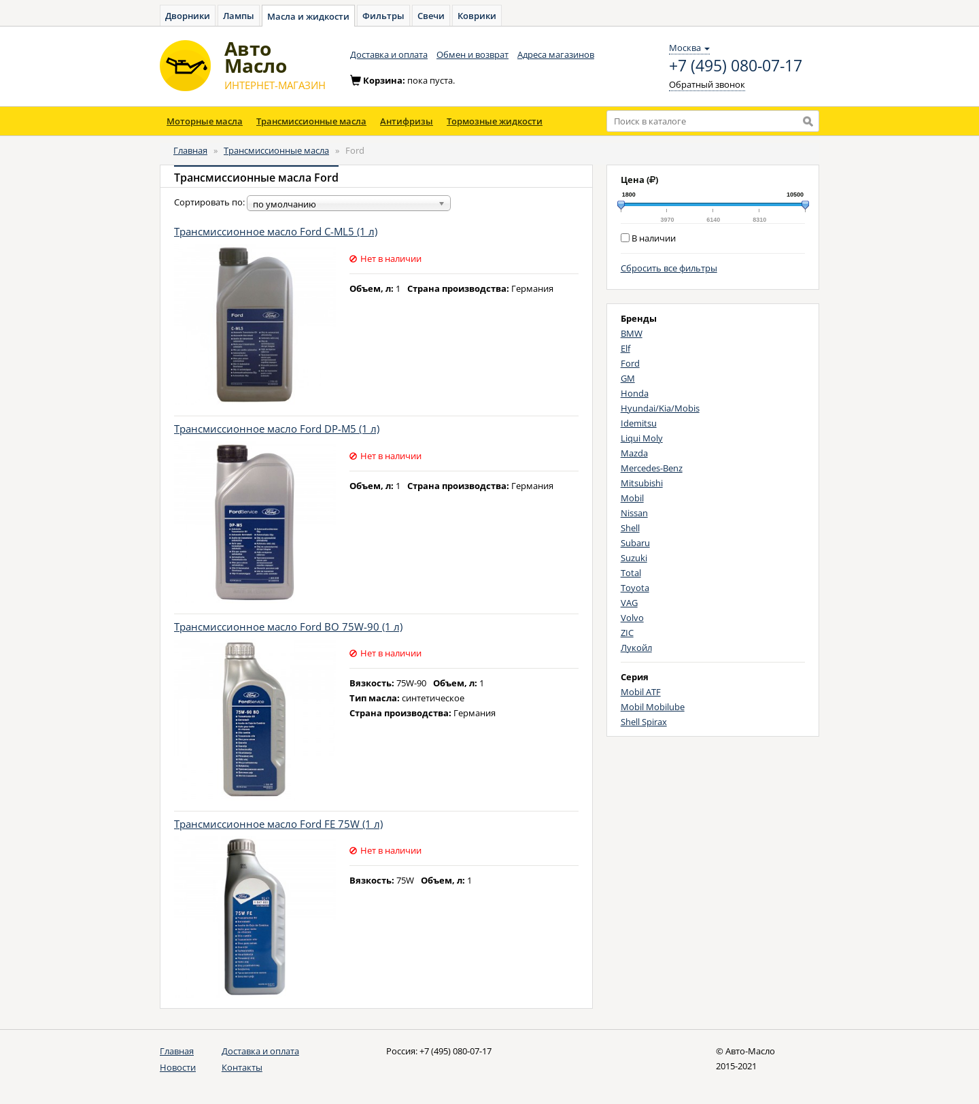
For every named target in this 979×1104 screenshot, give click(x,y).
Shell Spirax (644, 722)
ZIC (627, 632)
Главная (190, 150)
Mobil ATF (641, 692)
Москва (689, 47)
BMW (631, 333)
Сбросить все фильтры (669, 268)
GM (628, 378)
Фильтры (383, 16)
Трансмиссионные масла (311, 121)
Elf (625, 348)
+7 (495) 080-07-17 (735, 65)
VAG (629, 603)
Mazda (634, 453)
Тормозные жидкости (495, 121)
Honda (635, 393)
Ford (630, 363)
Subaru (635, 543)
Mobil (632, 498)
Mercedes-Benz (652, 468)
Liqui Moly (642, 438)
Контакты (242, 1067)
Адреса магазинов (555, 54)
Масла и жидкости (308, 16)
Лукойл (636, 647)
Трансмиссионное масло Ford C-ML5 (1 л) (275, 231)
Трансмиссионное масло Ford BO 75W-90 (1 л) (288, 626)
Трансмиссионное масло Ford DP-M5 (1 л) (276, 428)
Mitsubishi (642, 483)
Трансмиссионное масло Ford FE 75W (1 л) (278, 824)
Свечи (431, 16)
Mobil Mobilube (653, 707)
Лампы (238, 16)
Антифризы (406, 121)
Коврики (477, 16)
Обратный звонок (707, 84)
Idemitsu (639, 423)
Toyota (635, 588)
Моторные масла (205, 121)
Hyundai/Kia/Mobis (660, 408)
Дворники (187, 16)
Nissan (634, 513)
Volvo (632, 618)
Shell (630, 528)
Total (631, 573)
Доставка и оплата (389, 54)
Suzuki (634, 558)
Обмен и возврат (472, 54)
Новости (178, 1067)
